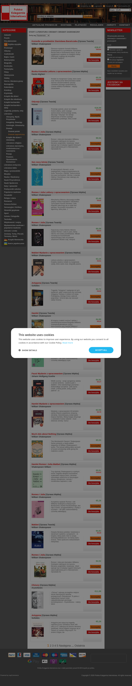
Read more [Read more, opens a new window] (67, 342)
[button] (28, 350)
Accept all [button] (101, 350)
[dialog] (66, 343)
